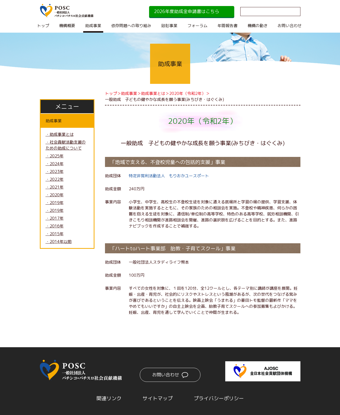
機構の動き (258, 25)
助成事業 (93, 25)
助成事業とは (153, 93)
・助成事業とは (60, 134)
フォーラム (197, 25)
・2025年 (55, 156)
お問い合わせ (290, 25)
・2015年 (55, 233)
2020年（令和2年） (187, 93)
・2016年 (55, 226)
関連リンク (109, 398)
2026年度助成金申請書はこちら (186, 11)
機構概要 (67, 25)
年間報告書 (227, 25)
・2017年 (55, 218)
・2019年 (55, 202)
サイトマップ (158, 398)
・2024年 (55, 163)
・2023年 (55, 171)
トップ (43, 25)
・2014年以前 (59, 241)
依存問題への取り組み (131, 25)
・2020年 (55, 195)
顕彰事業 (169, 25)
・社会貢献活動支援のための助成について (66, 145)
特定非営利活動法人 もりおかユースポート (169, 176)
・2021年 (55, 187)
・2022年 (55, 179)
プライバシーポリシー (219, 398)
